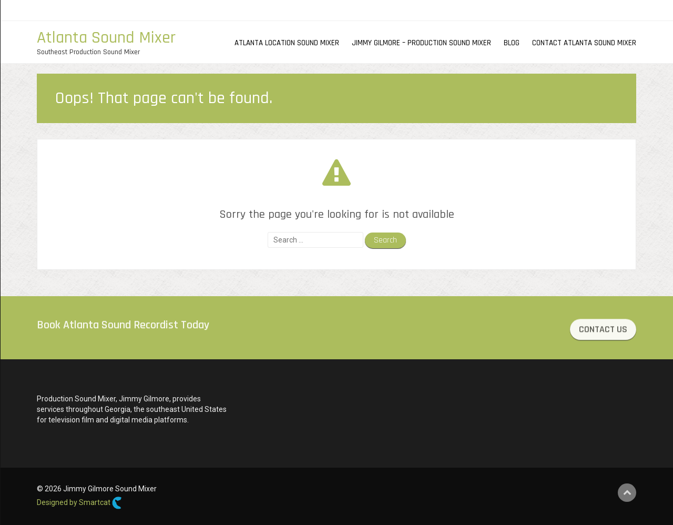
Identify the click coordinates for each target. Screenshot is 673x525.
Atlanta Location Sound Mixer (286, 43)
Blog (511, 43)
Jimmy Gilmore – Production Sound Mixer (421, 43)
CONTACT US (603, 331)
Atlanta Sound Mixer (106, 37)
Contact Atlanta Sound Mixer (584, 43)
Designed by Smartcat (79, 503)
